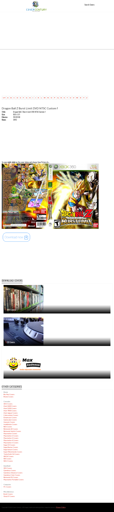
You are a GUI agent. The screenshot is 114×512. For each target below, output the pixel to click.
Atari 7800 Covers (10, 411)
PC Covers (7, 487)
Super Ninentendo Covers (13, 452)
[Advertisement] (57, 32)
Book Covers (8, 494)
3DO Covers (8, 404)
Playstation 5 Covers (11, 443)
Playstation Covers (10, 433)
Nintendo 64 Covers (11, 429)
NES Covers (8, 427)
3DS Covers (8, 468)
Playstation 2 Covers (11, 436)
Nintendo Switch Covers (12, 431)
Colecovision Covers (11, 415)
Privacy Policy (61, 507)
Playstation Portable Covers (14, 480)
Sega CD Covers (9, 445)
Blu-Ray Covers (9, 394)
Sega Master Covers (11, 447)
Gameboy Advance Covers (13, 473)
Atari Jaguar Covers (11, 413)
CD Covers (11, 342)
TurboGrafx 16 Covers (11, 454)
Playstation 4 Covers (11, 440)
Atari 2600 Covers (10, 406)
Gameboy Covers (10, 470)
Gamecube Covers (10, 420)
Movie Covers (8, 397)
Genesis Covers (9, 422)
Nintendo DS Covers (11, 477)
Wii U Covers (8, 461)
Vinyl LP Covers (9, 496)
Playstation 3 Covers (11, 438)
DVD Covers (11, 309)
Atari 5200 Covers (10, 408)
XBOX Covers (8, 456)
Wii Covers (7, 459)
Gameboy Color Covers (12, 475)
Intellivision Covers (10, 424)
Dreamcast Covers (10, 417)
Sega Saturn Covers (11, 449)
